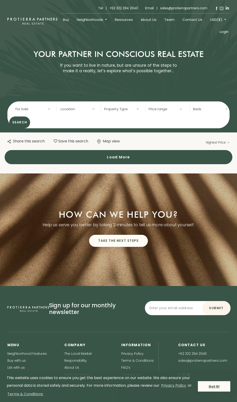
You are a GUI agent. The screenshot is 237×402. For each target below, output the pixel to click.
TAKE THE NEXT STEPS (118, 240)
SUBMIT (216, 308)
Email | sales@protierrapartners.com (176, 8)
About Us (148, 19)
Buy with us (16, 360)
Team (169, 19)
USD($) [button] (216, 19)
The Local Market (78, 353)
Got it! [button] (214, 386)
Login (224, 31)
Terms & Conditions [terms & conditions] (25, 394)
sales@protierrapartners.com (202, 360)
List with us (16, 367)
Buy (66, 19)
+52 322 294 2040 (192, 353)
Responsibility (75, 360)
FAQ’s (125, 367)
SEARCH (19, 122)
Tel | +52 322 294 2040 (118, 8)
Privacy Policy (132, 353)
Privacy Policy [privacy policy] (173, 385)
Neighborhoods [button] (90, 19)
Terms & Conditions (137, 360)
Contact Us (192, 19)
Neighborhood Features (27, 353)
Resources (124, 19)
